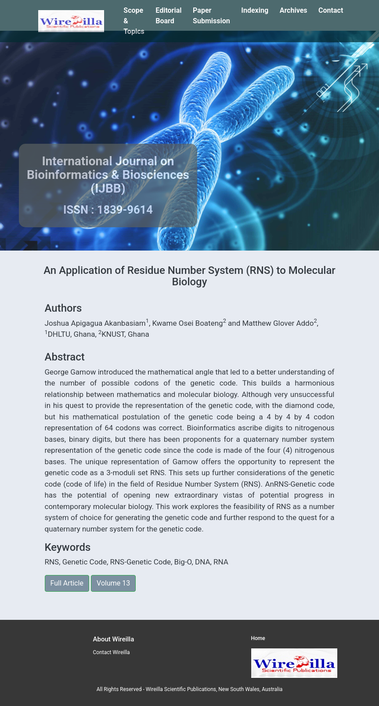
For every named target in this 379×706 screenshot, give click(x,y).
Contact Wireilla (111, 652)
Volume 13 (113, 583)
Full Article (67, 583)
